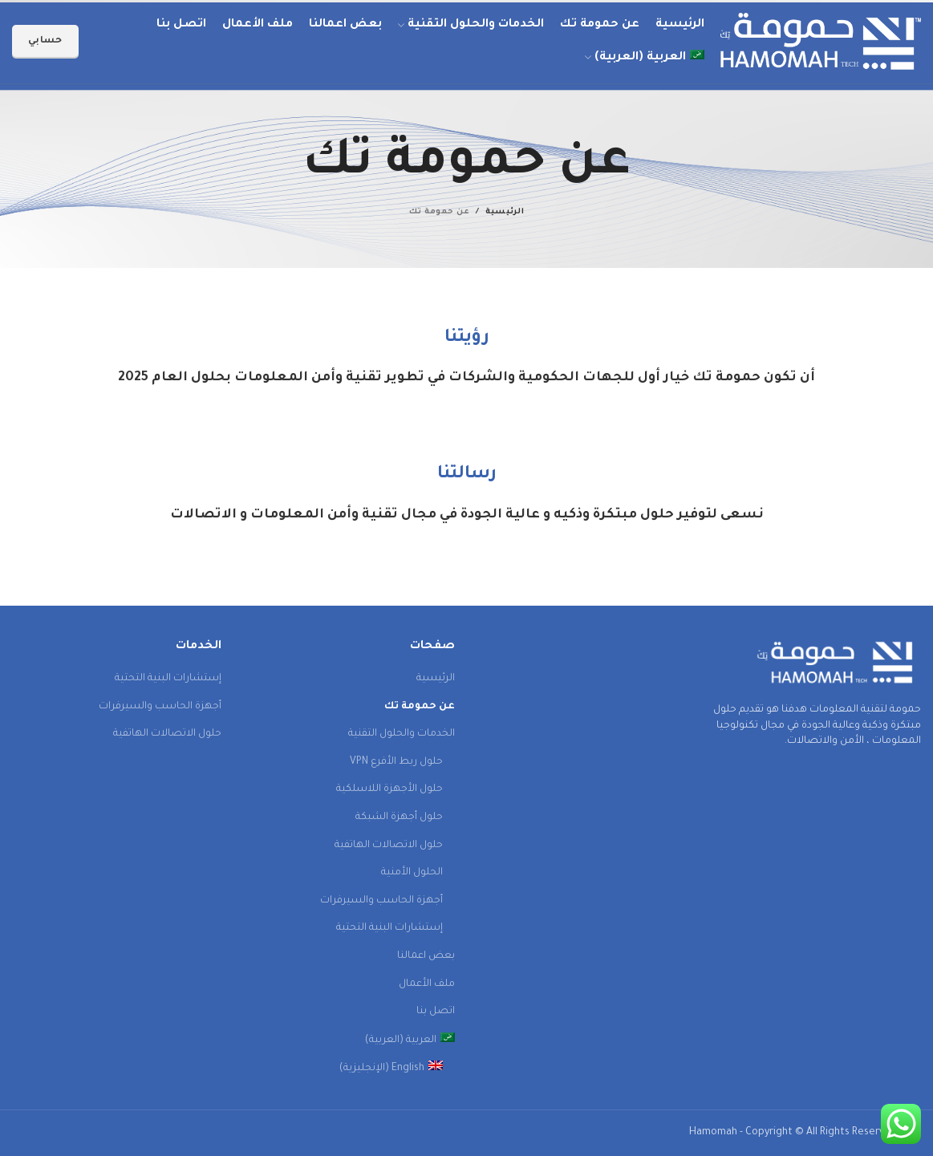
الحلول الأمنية (412, 872)
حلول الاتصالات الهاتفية (389, 845)
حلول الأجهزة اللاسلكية (389, 789)
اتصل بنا (435, 1011)
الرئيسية (504, 212)
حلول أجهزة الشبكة (399, 817)
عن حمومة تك (419, 706)
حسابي (45, 41)
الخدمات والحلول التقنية (401, 734)
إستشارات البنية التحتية (389, 928)
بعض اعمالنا (426, 956)
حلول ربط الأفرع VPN (396, 762)
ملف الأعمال (427, 984)
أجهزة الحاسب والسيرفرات (381, 901)
